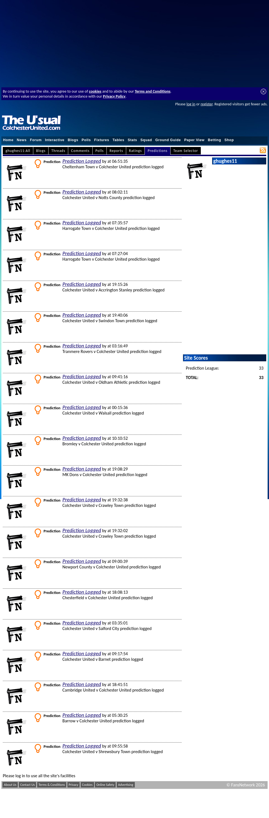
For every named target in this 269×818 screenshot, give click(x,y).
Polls (86, 140)
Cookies (87, 785)
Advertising (125, 785)
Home (8, 140)
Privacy (73, 785)
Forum (36, 140)
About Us (10, 785)
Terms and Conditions (153, 91)
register (206, 103)
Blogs (73, 140)
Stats (132, 140)
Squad (146, 140)
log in (190, 103)
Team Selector (185, 150)
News (22, 140)
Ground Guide (168, 140)
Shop (229, 140)
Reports (116, 150)
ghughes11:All (18, 150)
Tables (119, 140)
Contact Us (27, 785)
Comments (80, 150)
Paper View (194, 140)
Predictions (157, 150)
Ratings (135, 150)
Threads (58, 150)
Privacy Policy (114, 96)
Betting (214, 140)
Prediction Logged (81, 161)
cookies (95, 91)
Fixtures (101, 140)
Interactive (54, 140)
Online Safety (105, 785)
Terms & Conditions (52, 785)
